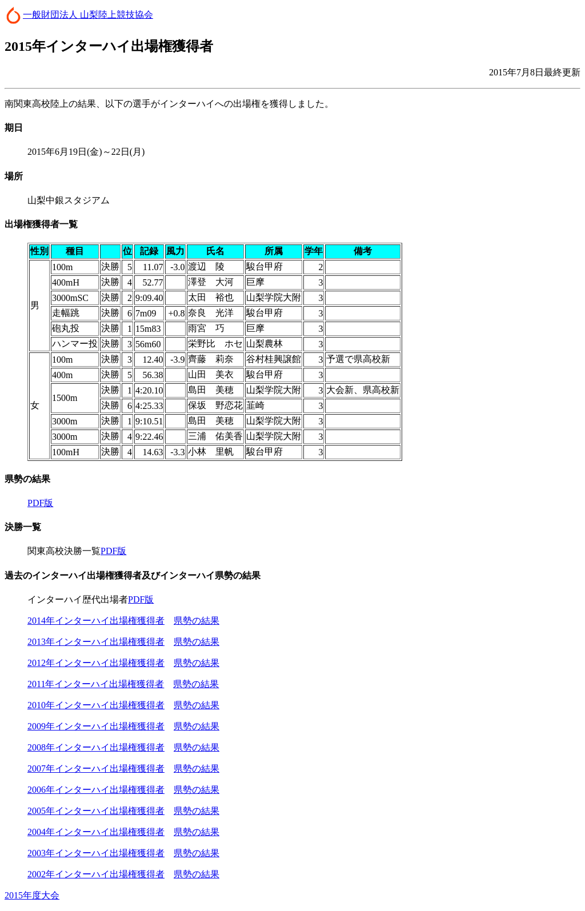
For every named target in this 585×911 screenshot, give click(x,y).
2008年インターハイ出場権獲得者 (96, 747)
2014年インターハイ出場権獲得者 (96, 620)
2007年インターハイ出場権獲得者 (96, 768)
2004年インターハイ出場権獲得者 (96, 832)
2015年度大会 (32, 895)
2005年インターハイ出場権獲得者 (96, 811)
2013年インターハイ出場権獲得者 (96, 642)
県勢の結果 (196, 620)
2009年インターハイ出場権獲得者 (96, 726)
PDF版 (40, 503)
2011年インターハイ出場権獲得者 (95, 684)
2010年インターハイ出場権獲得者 (96, 705)
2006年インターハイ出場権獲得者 (96, 789)
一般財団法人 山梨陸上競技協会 (88, 14)
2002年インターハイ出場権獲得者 (96, 874)
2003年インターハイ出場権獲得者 (96, 853)
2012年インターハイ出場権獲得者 (96, 663)
